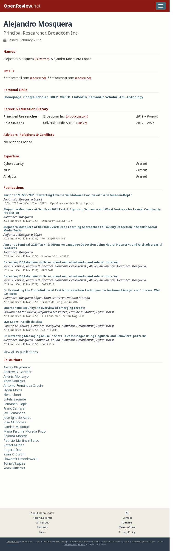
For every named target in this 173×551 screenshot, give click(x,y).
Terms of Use (127, 527)
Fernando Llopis (15, 404)
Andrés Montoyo (16, 376)
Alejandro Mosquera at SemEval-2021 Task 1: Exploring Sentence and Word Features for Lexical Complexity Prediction (82, 211)
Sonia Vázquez (14, 463)
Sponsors (42, 527)
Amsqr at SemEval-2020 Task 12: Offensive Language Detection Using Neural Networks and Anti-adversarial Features (82, 246)
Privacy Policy (127, 532)
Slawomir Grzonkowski (71, 266)
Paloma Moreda (78, 298)
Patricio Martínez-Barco (21, 440)
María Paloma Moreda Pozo (24, 431)
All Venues (42, 522)
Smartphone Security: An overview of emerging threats (44, 308)
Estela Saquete (14, 399)
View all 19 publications (20, 352)
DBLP (54, 97)
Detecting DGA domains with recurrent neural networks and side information (61, 262)
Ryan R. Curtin (13, 266)
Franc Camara (13, 408)
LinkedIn (79, 97)
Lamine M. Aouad (81, 312)
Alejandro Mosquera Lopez (22, 199)
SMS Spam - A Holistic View (22, 322)
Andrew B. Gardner (39, 266)
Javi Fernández (14, 413)
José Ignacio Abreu (17, 417)
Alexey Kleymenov (102, 266)
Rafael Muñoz (13, 445)
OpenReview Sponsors (74, 544)
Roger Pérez (12, 449)
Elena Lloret (12, 394)
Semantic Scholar (103, 97)
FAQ (127, 513)
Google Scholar (35, 97)
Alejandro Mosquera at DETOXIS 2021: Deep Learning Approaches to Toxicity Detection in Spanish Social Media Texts (80, 229)
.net (22, 6)
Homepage (12, 97)
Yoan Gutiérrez (54, 298)
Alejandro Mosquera (18, 217)
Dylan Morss (105, 312)
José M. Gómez (14, 422)
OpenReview (13, 541)
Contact (127, 517)
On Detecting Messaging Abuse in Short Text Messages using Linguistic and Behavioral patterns (75, 336)
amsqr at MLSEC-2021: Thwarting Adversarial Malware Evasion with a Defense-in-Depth (67, 195)
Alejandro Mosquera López (22, 234)
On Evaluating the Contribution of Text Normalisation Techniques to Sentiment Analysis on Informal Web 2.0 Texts (82, 292)
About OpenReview (42, 513)
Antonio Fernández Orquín (23, 385)
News (42, 532)
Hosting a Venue (42, 517)
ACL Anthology (131, 97)
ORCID (65, 97)
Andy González (14, 381)
